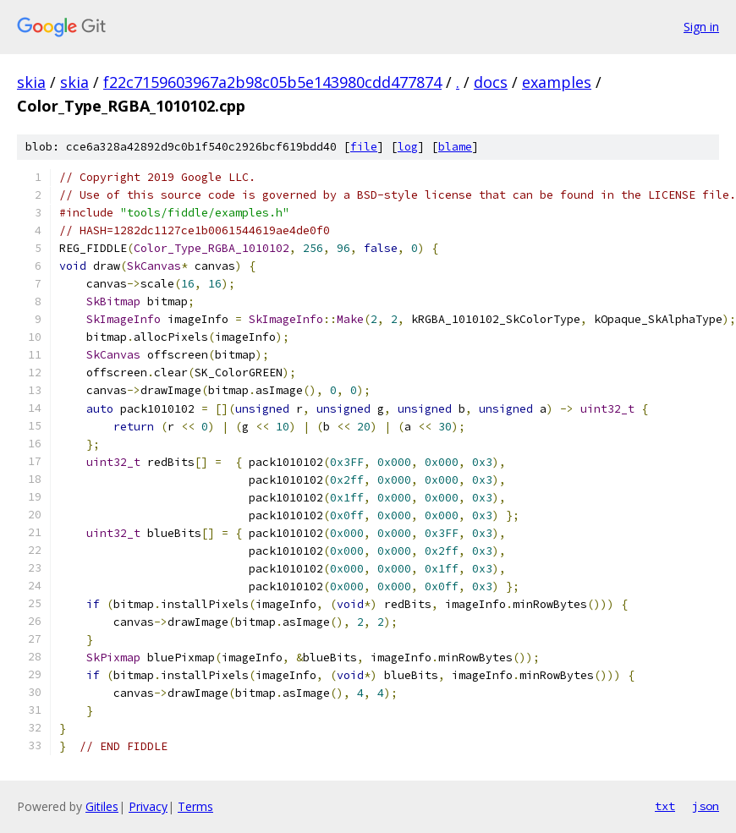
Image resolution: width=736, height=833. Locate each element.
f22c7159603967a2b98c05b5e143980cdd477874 (272, 82)
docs (491, 82)
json (705, 806)
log (408, 147)
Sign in (701, 27)
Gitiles (101, 806)
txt (665, 806)
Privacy (148, 806)
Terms (195, 806)
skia (31, 82)
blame (455, 147)
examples (556, 82)
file (363, 147)
